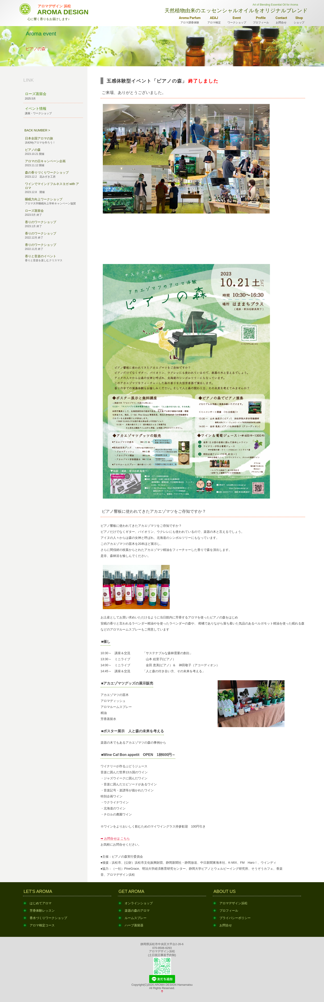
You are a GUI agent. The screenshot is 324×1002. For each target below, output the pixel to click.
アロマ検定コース (42, 925)
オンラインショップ (139, 903)
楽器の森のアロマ (137, 910)
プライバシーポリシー (235, 918)
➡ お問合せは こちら (115, 838)
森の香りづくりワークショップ (53, 175)
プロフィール (261, 20)
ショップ (299, 20)
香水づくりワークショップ (48, 918)
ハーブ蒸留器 (134, 925)
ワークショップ (236, 20)
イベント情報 (53, 111)
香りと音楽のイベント (53, 258)
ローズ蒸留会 (53, 96)
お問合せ (281, 20)
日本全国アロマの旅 (53, 141)
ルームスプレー (136, 918)
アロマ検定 (214, 20)
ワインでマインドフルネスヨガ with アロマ (53, 188)
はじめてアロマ (41, 903)
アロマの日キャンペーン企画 (53, 163)
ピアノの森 (53, 152)
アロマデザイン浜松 (233, 903)
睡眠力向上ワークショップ (53, 201)
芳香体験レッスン (42, 910)
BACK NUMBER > (37, 130)
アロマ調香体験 (190, 20)
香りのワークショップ (53, 224)
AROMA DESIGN (63, 9)
